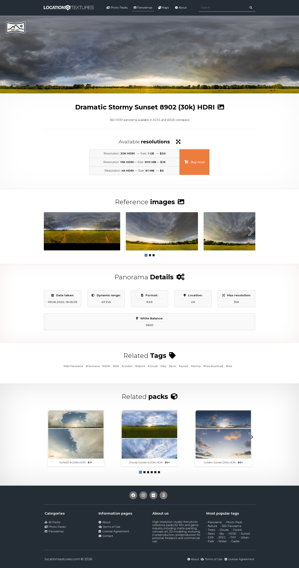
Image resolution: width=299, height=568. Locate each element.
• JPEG (221, 537)
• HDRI (231, 533)
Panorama (93, 366)
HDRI (107, 366)
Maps (163, 7)
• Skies (210, 533)
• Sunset (244, 533)
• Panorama (214, 522)
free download (214, 366)
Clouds (153, 366)
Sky (164, 366)
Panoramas (143, 7)
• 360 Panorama (230, 526)
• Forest (237, 530)
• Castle (235, 541)
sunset (184, 366)
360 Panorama (74, 366)
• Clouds (223, 530)
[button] (146, 255)
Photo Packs (117, 7)
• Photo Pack (233, 522)
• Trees (210, 530)
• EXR (210, 537)
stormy (196, 366)
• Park (210, 541)
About (181, 7)
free (229, 366)
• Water (222, 541)
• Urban (244, 537)
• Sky (221, 533)
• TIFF (232, 537)
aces (173, 366)
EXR (116, 366)
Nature (141, 366)
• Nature (211, 526)
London (128, 366)
